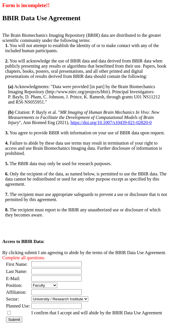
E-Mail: (13, 278)
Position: (14, 285)
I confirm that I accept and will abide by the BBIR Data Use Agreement (96, 312)
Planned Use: (18, 305)
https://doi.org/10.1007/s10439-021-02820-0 (110, 122)
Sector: (12, 299)
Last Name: (16, 271)
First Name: (18, 264)
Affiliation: (16, 292)
